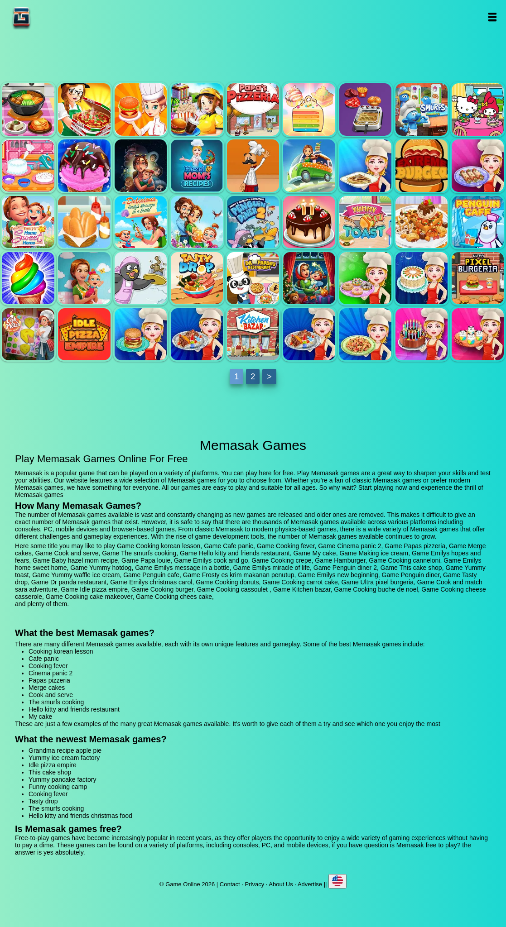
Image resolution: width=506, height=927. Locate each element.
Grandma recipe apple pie (65, 750)
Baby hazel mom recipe (197, 165)
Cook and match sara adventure (28, 334)
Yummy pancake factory (62, 779)
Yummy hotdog (84, 222)
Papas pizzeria (253, 109)
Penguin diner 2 (253, 222)
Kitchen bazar (253, 334)
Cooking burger (141, 334)
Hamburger (421, 165)
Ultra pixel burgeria (478, 278)
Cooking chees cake (478, 334)
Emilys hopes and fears (141, 165)
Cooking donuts (365, 278)
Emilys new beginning (84, 278)
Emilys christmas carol (309, 278)
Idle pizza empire (84, 334)
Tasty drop (197, 278)
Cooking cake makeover (421, 334)
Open (492, 17)
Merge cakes (309, 109)
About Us (281, 884)
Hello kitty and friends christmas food (80, 815)
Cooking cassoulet (197, 334)
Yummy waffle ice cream (421, 222)
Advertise (310, 884)
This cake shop (309, 222)
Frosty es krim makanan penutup (28, 278)
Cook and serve (365, 109)
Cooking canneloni (478, 165)
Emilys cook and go (309, 165)
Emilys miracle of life (197, 222)
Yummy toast (365, 222)
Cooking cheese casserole (365, 334)
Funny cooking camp (58, 786)
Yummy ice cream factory (64, 757)
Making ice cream (84, 165)
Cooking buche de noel (309, 334)
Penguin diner (141, 278)
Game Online (50, 17)
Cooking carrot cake (421, 278)
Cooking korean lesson (28, 109)
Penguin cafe (478, 222)
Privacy (255, 884)
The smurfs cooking (421, 109)
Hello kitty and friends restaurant (478, 109)
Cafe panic (84, 109)
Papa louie (253, 165)
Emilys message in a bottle (141, 222)
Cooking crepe (365, 165)
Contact (230, 884)
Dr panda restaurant (253, 278)
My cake (28, 165)
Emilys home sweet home (28, 222)
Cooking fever (141, 109)
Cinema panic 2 (197, 109)
